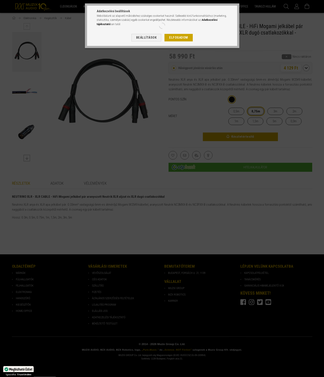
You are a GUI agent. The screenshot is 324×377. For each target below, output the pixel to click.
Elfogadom (178, 37)
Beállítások (146, 37)
